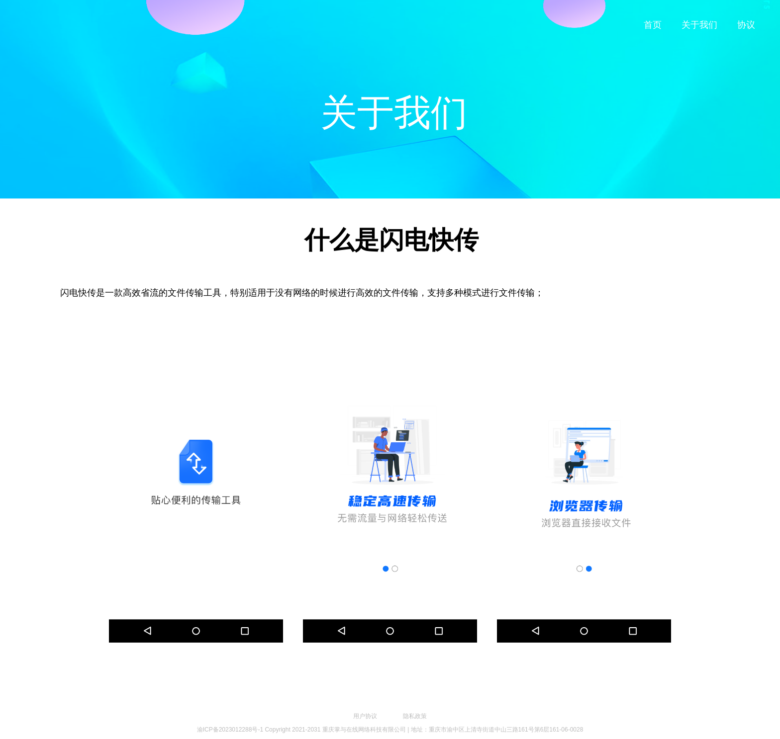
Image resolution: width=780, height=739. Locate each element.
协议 (746, 25)
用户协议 (365, 716)
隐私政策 (415, 716)
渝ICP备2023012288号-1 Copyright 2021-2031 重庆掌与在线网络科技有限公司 (301, 729)
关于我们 (699, 25)
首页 (653, 25)
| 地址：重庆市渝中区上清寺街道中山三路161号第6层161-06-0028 (495, 729)
